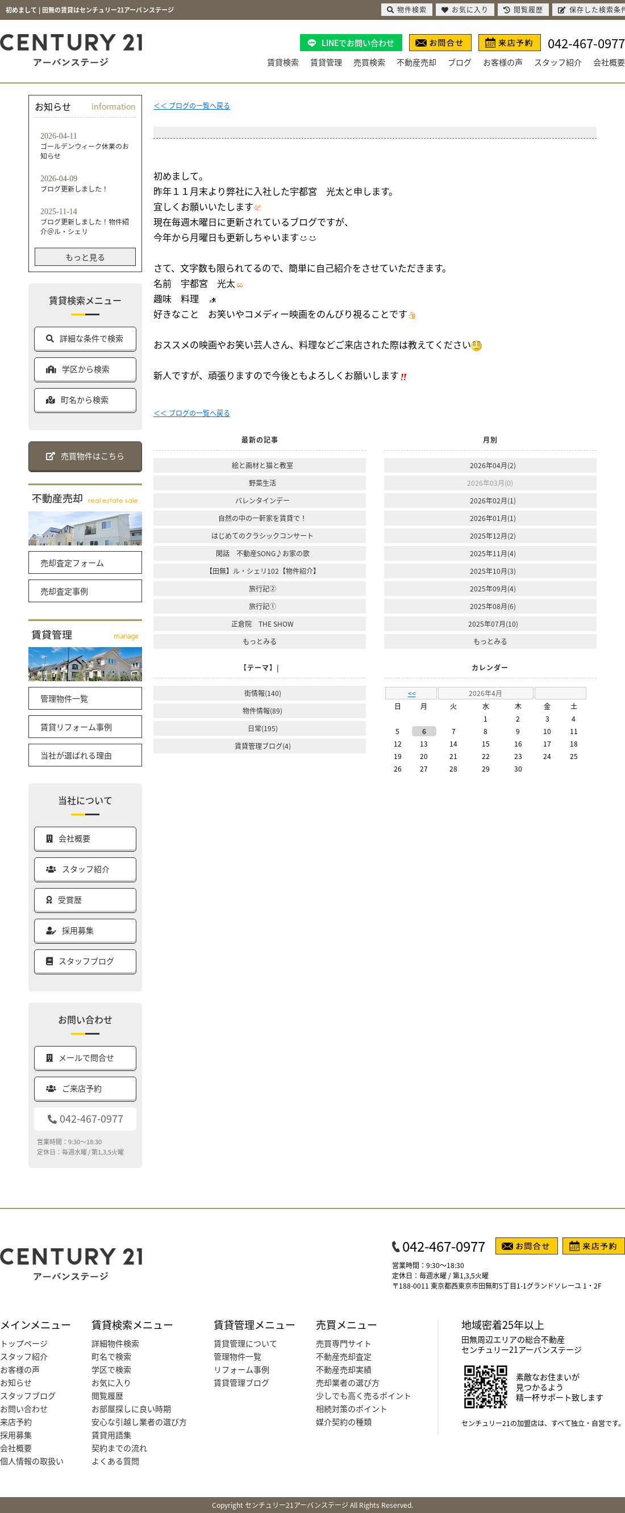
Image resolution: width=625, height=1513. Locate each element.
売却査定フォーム (72, 562)
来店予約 (16, 1421)
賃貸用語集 (111, 1434)
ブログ (460, 62)
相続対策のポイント (352, 1408)
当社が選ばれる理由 (76, 755)
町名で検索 (111, 1356)
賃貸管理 (326, 62)
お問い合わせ (24, 1408)
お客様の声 (503, 62)
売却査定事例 (64, 591)
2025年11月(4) (493, 553)
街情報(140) (262, 693)
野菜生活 (262, 482)
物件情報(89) (262, 710)
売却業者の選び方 (348, 1382)
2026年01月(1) (493, 518)
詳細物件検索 (115, 1343)
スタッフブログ (28, 1395)
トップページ (24, 1343)
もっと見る (85, 256)
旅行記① (262, 606)
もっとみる (260, 641)
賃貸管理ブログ (241, 1382)
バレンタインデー (262, 500)
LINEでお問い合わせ (358, 42)
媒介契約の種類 (344, 1421)
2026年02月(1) (493, 500)
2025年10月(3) (493, 571)
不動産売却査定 (344, 1356)
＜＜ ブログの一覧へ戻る (191, 105)
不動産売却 (416, 62)
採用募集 (16, 1434)
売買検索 (369, 62)
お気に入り (111, 1382)
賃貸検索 (283, 62)
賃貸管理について (245, 1343)
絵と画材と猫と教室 (262, 465)
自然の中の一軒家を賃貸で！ (262, 518)
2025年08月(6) (493, 606)
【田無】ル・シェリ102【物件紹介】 (263, 571)
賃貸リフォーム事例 (76, 726)
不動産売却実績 (344, 1369)
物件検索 (407, 9)
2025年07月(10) (493, 623)
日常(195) (263, 728)
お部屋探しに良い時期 (131, 1408)
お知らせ (16, 1382)
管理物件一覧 (64, 698)
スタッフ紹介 (558, 62)
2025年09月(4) (493, 588)
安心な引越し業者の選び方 (139, 1421)
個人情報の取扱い (32, 1460)
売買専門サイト (344, 1343)
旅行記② (262, 588)
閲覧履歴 (107, 1395)
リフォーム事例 (241, 1369)
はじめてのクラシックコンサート (262, 535)
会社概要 (609, 62)
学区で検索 (111, 1369)
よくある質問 (115, 1460)
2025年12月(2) (493, 535)
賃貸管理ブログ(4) (263, 746)
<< (412, 693)
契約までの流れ (119, 1447)
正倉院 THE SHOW (262, 623)
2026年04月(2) (493, 465)
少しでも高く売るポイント (363, 1395)
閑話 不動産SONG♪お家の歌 (263, 553)
